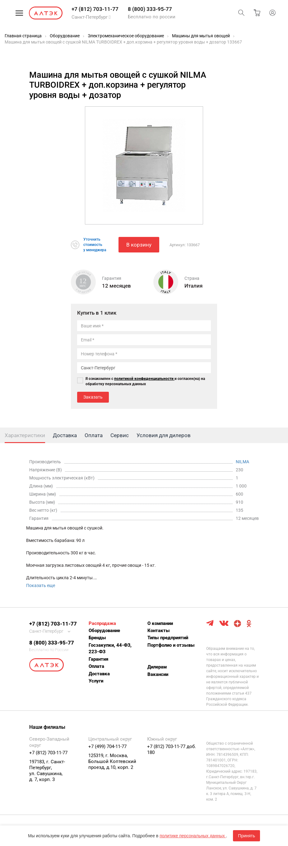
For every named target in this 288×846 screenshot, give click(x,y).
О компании (160, 623)
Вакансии (157, 674)
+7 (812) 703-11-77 (95, 9)
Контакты (158, 630)
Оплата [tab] (94, 435)
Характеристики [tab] (25, 435)
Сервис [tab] (119, 435)
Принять (246, 835)
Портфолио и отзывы (171, 645)
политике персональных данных (193, 835)
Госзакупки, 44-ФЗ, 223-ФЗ (110, 648)
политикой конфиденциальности (144, 379)
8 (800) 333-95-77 (150, 9)
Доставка (99, 674)
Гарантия (98, 659)
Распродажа (102, 623)
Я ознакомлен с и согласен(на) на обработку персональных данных (145, 381)
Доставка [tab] (65, 435)
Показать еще (40, 585)
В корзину (138, 245)
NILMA (242, 461)
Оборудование (104, 630)
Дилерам (157, 667)
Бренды (97, 637)
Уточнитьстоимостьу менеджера (94, 244)
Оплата (96, 666)
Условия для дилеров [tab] (164, 435)
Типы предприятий (167, 637)
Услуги (96, 681)
